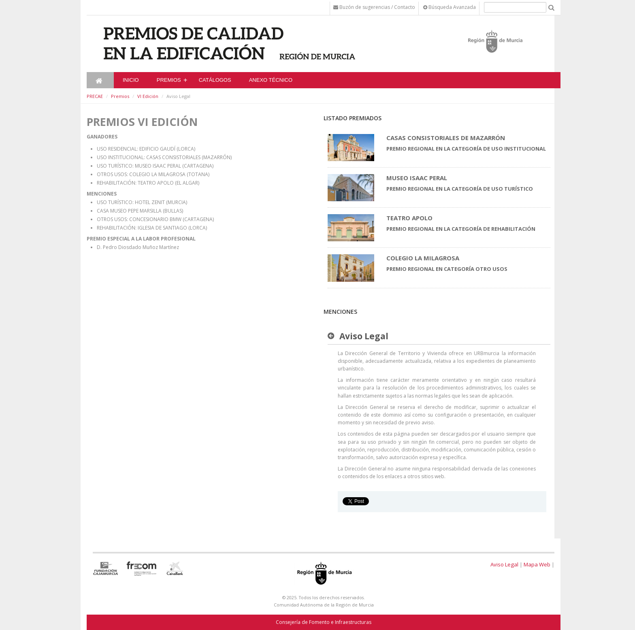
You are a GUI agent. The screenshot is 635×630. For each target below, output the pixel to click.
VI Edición (147, 96)
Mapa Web (537, 564)
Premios (169, 80)
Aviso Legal (504, 564)
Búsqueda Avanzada (449, 7)
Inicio (131, 80)
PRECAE (95, 96)
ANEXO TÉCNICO (270, 80)
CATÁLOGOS (215, 80)
